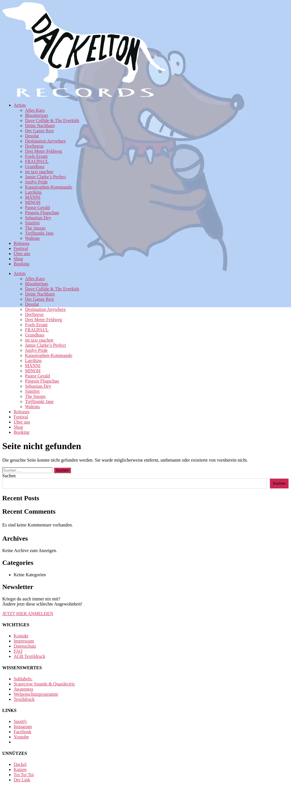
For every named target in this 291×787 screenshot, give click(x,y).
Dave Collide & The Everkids (52, 120)
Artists (20, 105)
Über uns (22, 253)
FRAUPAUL (37, 161)
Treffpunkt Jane (39, 233)
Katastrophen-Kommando (48, 187)
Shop (18, 258)
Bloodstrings (36, 115)
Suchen (9, 475)
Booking (21, 263)
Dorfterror (34, 146)
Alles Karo (35, 110)
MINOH (32, 202)
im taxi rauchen (39, 171)
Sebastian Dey (38, 217)
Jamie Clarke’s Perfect (45, 176)
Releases (22, 243)
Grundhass (34, 166)
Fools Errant (36, 156)
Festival (21, 248)
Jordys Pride (36, 181)
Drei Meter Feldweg (43, 151)
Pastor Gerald (37, 207)
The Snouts (35, 228)
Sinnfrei (32, 222)
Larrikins (33, 192)
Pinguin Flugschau (42, 212)
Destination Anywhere (45, 141)
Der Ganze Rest (39, 130)
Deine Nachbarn (40, 125)
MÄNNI (32, 197)
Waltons (32, 238)
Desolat (32, 135)
